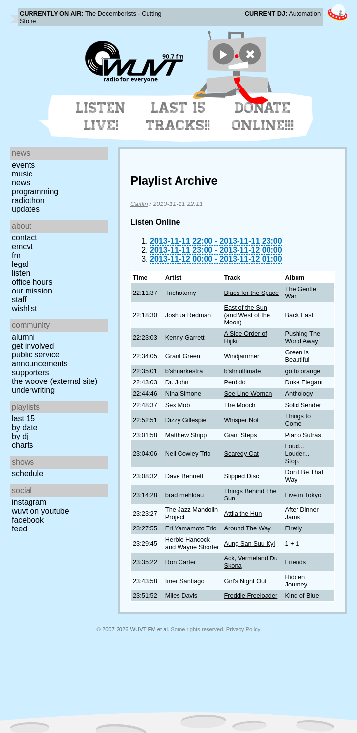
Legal (20, 264)
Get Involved (33, 346)
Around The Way (247, 528)
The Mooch (239, 405)
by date (24, 427)
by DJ (20, 436)
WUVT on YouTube (40, 511)
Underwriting (33, 390)
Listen (21, 273)
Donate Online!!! (263, 116)
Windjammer (241, 356)
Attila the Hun (243, 513)
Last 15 (23, 418)
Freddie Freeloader (250, 595)
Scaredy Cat (241, 453)
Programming (35, 191)
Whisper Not (241, 420)
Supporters (30, 372)
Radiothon (28, 200)
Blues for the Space (251, 292)
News (21, 182)
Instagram (29, 502)
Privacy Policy (243, 629)
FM (16, 255)
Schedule (27, 473)
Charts (22, 445)
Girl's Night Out (245, 581)
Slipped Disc (241, 476)
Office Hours (32, 282)
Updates (26, 209)
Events (23, 165)
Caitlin (139, 203)
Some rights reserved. (197, 629)
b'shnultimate (242, 371)
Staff (19, 299)
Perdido (234, 382)
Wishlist (24, 308)
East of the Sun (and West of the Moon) (247, 315)
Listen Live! (101, 116)
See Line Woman (248, 393)
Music (22, 174)
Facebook (28, 520)
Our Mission (32, 291)
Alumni (23, 337)
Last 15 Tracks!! (178, 116)
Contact (24, 238)
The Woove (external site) (54, 381)
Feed (19, 529)
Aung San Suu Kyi (249, 543)
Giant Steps (240, 435)
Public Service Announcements (40, 359)
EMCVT (22, 246)
